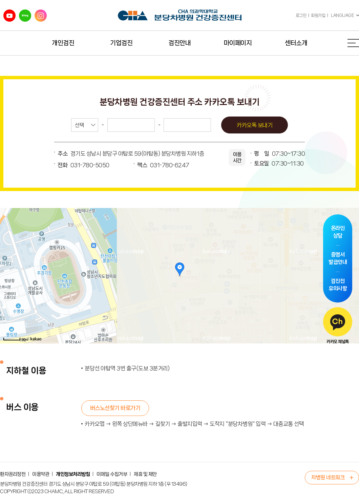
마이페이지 (238, 43)
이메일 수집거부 (112, 474)
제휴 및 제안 (145, 474)
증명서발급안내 (338, 258)
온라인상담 (338, 231)
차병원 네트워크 (327, 477)
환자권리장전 (12, 474)
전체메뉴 (353, 43)
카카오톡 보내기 (254, 125)
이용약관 (40, 474)
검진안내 (179, 43)
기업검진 (121, 43)
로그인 (301, 15)
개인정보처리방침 (73, 474)
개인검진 (63, 43)
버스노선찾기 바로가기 (115, 408)
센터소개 (296, 43)
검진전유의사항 (338, 284)
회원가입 (318, 15)
